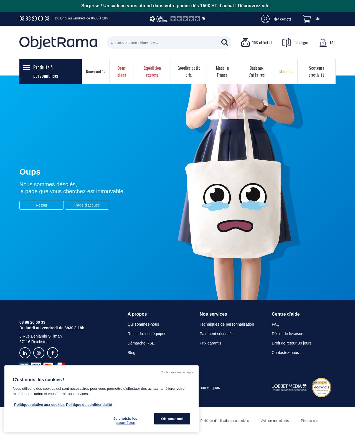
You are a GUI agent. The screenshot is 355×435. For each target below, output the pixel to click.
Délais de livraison (287, 333)
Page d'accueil (87, 205)
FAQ (327, 42)
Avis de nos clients (275, 421)
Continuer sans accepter (177, 372)
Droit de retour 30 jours (291, 343)
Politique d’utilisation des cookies (224, 421)
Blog (131, 352)
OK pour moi (172, 419)
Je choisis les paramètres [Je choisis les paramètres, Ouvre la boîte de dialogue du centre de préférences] (125, 420)
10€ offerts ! (256, 42)
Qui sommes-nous (143, 324)
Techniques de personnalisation (227, 324)
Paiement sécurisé (216, 333)
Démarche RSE (141, 343)
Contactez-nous (285, 352)
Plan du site (309, 421)
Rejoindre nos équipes (147, 333)
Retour (41, 205)
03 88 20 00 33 (34, 18)
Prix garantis (210, 343)
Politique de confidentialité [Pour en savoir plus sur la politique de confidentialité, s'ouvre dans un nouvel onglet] (89, 405)
